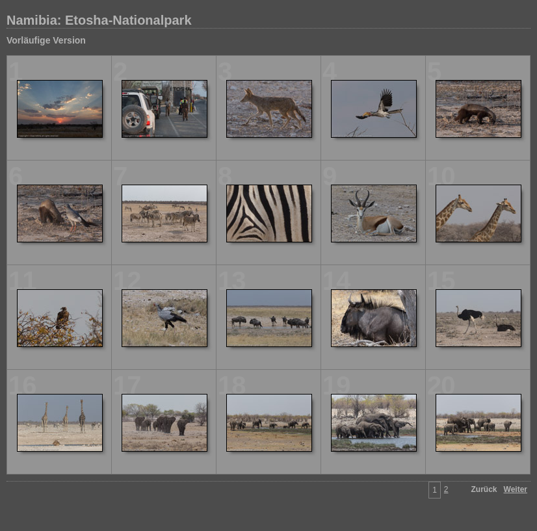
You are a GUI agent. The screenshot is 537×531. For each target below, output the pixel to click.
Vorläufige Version (46, 40)
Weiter (515, 489)
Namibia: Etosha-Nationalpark (99, 20)
